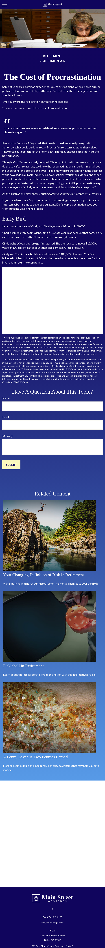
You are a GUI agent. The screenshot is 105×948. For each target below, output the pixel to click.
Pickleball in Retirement (23, 666)
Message (7, 436)
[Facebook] (52, 909)
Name (6, 398)
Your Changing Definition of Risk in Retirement (43, 575)
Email (5, 417)
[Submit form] (11, 464)
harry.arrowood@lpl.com (52, 922)
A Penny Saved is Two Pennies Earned (35, 757)
